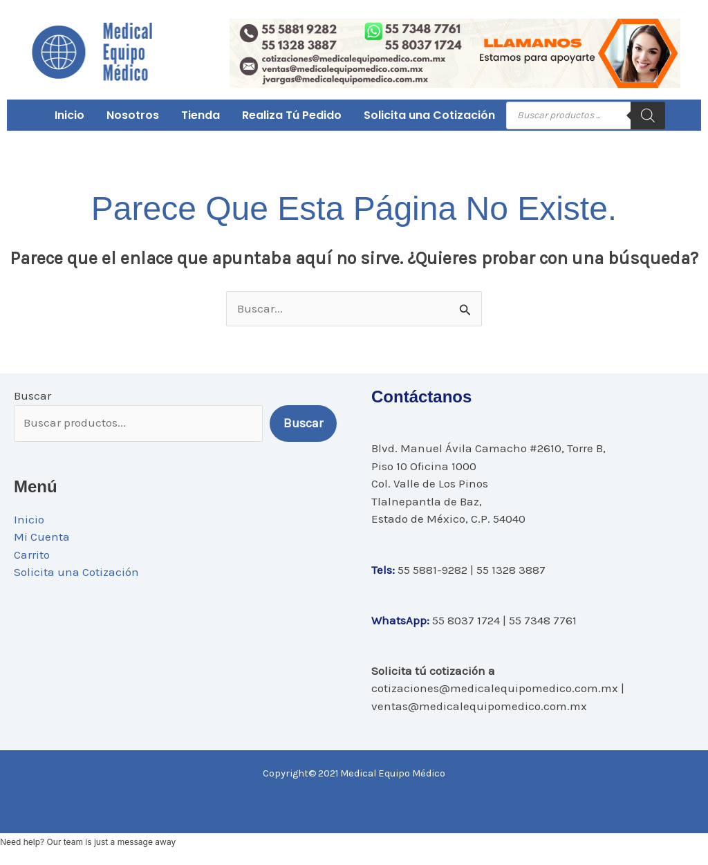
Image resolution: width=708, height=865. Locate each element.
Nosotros (132, 115)
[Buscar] (648, 115)
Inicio (69, 115)
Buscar (32, 395)
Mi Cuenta (42, 536)
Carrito (32, 554)
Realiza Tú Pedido (292, 115)
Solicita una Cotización (429, 115)
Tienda (200, 115)
